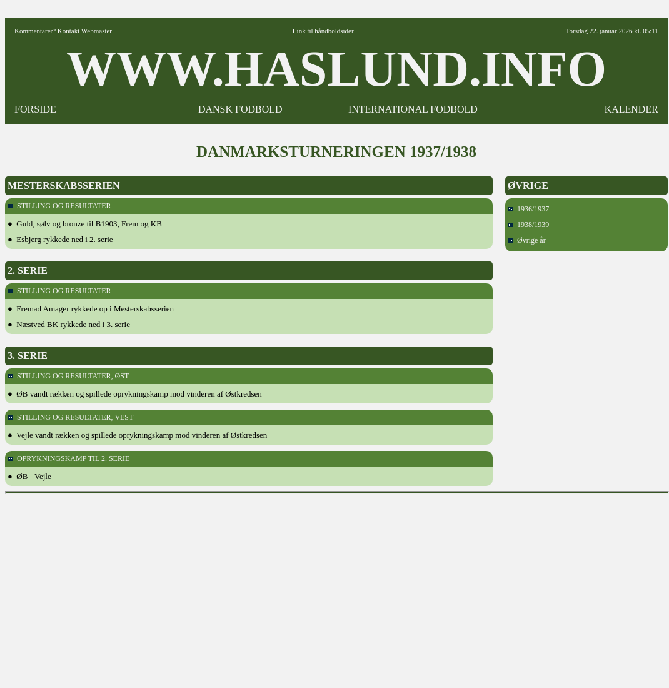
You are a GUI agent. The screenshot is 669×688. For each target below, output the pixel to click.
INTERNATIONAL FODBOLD (413, 109)
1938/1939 (528, 224)
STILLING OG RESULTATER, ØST (68, 376)
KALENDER (631, 109)
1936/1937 (528, 209)
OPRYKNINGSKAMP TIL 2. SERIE (68, 458)
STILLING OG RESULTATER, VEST (70, 417)
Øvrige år (527, 240)
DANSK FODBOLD (240, 109)
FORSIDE (35, 109)
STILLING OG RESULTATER (59, 205)
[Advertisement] (337, 586)
